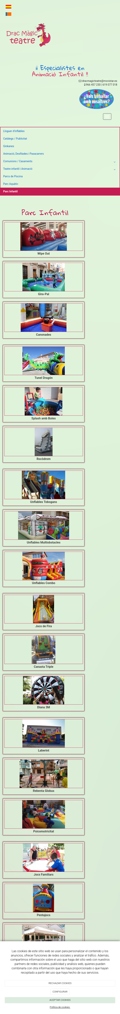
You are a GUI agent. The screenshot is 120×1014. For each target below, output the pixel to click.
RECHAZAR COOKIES (60, 983)
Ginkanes (8, 146)
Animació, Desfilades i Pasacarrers (23, 153)
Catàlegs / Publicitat (15, 138)
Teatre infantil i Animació (60, 169)
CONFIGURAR (60, 991)
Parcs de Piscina (13, 176)
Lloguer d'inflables (13, 131)
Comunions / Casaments (60, 162)
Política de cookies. (60, 1007)
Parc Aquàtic (10, 183)
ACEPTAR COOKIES (60, 1000)
